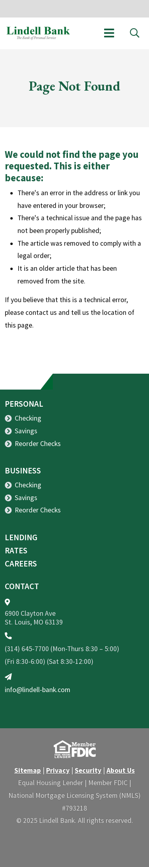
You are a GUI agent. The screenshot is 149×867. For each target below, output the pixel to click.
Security (88, 770)
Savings (26, 431)
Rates (16, 550)
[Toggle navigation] (109, 33)
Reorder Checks (38, 443)
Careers (21, 564)
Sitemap (27, 770)
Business (23, 471)
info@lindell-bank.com (37, 689)
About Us (120, 770)
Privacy (58, 770)
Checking (28, 418)
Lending (21, 537)
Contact (22, 586)
